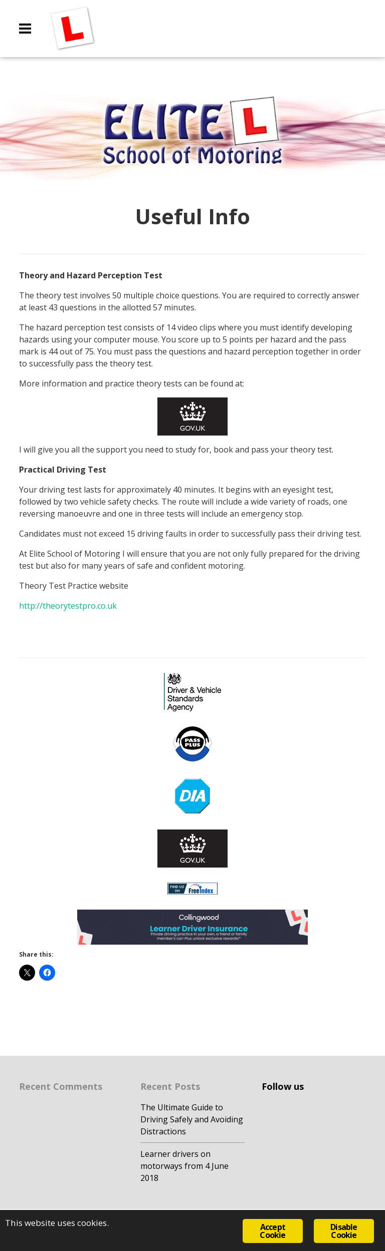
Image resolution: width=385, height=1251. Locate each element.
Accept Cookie (272, 1230)
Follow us (283, 1086)
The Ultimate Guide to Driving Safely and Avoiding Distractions (191, 1119)
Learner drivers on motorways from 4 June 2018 (184, 1165)
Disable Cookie (343, 1230)
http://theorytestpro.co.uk (68, 605)
